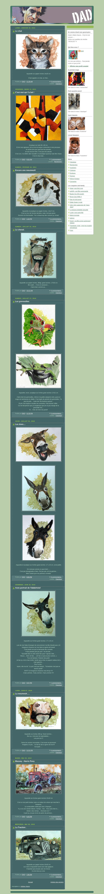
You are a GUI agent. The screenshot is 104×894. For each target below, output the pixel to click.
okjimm (72, 218)
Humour (72, 176)
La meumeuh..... (22, 694)
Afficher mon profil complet (79, 66)
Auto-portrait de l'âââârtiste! (28, 588)
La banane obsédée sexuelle (79, 210)
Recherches (58, 161)
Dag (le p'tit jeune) (75, 199)
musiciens (73, 168)
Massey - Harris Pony (25, 761)
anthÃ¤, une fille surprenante (79, 191)
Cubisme (73, 170)
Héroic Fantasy (74, 179)
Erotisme (73, 173)
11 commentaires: (56, 219)
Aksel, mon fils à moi (76, 188)
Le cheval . (20, 230)
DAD (82, 51)
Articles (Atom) (25, 886)
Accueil (30, 882)
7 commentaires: (56, 159)
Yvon (71, 230)
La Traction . (20, 827)
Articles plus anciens (57, 882)
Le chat (18, 31)
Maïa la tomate (74, 215)
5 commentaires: (56, 81)
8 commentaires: (56, 577)
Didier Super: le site (76, 202)
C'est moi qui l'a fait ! (24, 92)
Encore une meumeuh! (25, 170)
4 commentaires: (56, 290)
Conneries (73, 181)
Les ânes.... (20, 424)
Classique (59, 84)
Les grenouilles (22, 301)
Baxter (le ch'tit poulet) (77, 194)
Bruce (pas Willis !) (76, 197)
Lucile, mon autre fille (76, 212)
